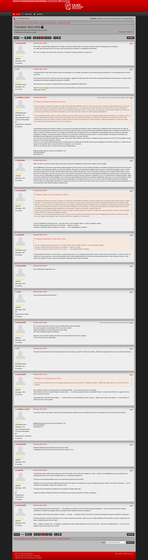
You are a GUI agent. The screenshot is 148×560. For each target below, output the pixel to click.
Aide (116, 553)
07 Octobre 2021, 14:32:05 (40, 43)
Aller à (103, 542)
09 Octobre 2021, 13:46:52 (40, 470)
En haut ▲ (130, 553)
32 (46, 37)
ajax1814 (20, 235)
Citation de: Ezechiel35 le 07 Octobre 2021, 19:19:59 (51, 239)
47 (55, 37)
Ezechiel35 (21, 43)
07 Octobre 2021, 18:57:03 (40, 160)
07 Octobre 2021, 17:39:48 (40, 69)
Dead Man (21, 160)
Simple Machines (28, 553)
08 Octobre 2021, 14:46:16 (40, 291)
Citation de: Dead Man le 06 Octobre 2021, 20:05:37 (50, 101)
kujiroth (20, 470)
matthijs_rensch (23, 97)
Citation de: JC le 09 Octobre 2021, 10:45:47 (48, 378)
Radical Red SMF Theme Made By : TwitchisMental (27, 555)
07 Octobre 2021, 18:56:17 (40, 97)
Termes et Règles (122, 553)
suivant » (130, 32)
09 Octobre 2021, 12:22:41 (40, 409)
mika (19, 292)
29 (34, 37)
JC (18, 69)
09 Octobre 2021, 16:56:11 (40, 505)
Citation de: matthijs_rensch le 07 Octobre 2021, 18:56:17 (52, 194)
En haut (16, 534)
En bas (16, 37)
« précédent (122, 32)
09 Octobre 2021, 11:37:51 (40, 374)
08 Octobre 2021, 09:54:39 (40, 265)
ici (133, 18)
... (32, 37)
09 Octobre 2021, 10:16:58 (40, 322)
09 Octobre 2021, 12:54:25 (40, 444)
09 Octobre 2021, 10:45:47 (40, 348)
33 (49, 37)
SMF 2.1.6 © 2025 (19, 553)
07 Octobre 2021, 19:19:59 (40, 190)
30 (38, 37)
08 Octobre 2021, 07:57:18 (40, 234)
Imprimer (131, 37)
